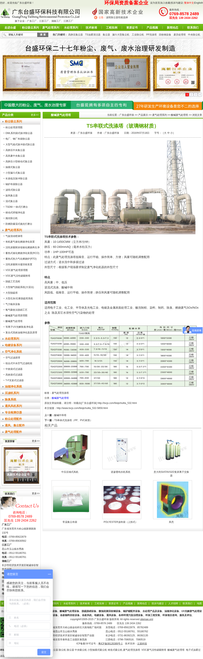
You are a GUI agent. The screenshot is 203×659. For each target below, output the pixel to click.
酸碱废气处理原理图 (16, 315)
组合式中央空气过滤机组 (18, 363)
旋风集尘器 (11, 195)
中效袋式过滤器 (14, 369)
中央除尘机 (194, 34)
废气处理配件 (13, 431)
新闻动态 (172, 27)
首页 (3, 603)
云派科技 (142, 643)
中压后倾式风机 (69, 472)
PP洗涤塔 (151, 34)
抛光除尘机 (11, 218)
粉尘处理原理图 (14, 127)
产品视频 (152, 27)
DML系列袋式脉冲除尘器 (18, 133)
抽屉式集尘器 (12, 167)
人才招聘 (173, 603)
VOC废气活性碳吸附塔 (17, 275)
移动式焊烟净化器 (15, 212)
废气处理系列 (50, 27)
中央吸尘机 (81, 649)
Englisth (198, 2)
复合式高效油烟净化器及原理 (21, 332)
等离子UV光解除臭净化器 (19, 326)
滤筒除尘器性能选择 (117, 17)
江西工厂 (68, 21)
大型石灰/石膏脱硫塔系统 (19, 298)
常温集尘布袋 (70, 522)
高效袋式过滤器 (14, 374)
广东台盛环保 (126, 114)
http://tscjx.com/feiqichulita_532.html (117, 403)
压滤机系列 (12, 393)
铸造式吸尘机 (115, 649)
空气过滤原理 (12, 357)
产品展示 (143, 114)
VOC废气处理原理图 (16, 270)
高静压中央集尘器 (15, 150)
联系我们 (193, 27)
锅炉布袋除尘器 (14, 184)
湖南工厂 (56, 21)
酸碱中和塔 (60, 415)
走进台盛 (10, 27)
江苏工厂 (44, 21)
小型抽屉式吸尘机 (97, 649)
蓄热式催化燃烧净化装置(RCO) (22, 253)
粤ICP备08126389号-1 (110, 643)
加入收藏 (165, 2)
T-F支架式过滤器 (14, 380)
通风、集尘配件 (15, 425)
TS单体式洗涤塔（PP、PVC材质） (73, 420)
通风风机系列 (13, 406)
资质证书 (132, 27)
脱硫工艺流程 (12, 281)
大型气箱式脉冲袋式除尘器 (20, 144)
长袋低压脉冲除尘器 (16, 178)
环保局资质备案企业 (126, 2)
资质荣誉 (10, 441)
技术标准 (91, 27)
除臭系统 (10, 399)
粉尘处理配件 (13, 418)
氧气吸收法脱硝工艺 (16, 309)
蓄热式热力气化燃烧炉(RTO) (21, 258)
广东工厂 (32, 21)
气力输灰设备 (12, 304)
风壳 (171, 522)
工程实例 (111, 27)
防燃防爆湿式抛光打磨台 (18, 224)
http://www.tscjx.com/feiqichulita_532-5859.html (82, 408)
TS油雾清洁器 (92, 34)
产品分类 (7, 115)
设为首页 (155, 2)
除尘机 (62, 649)
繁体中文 (189, 2)
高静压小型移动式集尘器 (18, 161)
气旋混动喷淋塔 (14, 236)
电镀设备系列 (13, 345)
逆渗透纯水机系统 (120, 472)
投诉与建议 (177, 2)
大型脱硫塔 (11, 292)
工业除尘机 (138, 34)
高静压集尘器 (75, 34)
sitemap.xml (146, 619)
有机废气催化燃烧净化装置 (20, 241)
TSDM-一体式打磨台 (16, 206)
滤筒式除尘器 (12, 189)
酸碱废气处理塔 (14, 321)
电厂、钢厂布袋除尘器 (17, 138)
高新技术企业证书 (18, 474)
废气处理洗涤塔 (60, 393)
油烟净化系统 (13, 386)
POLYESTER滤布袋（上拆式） (120, 522)
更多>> (35, 114)
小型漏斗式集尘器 (15, 172)
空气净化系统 (13, 351)
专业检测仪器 (13, 412)
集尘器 (106, 34)
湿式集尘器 (11, 201)
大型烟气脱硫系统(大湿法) (19, 287)
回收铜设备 (165, 34)
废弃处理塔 (180, 34)
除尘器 (70, 649)
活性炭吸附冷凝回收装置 (18, 264)
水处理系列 (71, 27)
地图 (199, 603)
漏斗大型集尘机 (120, 34)
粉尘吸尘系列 (30, 27)
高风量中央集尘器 (15, 155)
